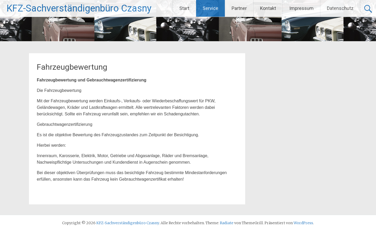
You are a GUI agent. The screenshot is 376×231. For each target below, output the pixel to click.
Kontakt (268, 8)
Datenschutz (340, 8)
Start (184, 8)
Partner (239, 8)
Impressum (301, 8)
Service (210, 8)
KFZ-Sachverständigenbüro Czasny (79, 8)
